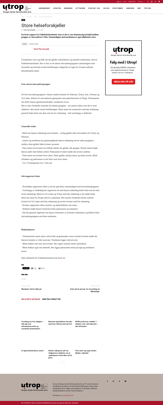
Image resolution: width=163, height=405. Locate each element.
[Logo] (17, 8)
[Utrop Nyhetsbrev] (123, 94)
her (64, 258)
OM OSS (106, 8)
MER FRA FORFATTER (51, 299)
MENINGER (68, 8)
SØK (139, 8)
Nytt (35, 17)
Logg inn (118, 1)
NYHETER (57, 8)
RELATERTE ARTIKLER (30, 299)
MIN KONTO (132, 1)
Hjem (23, 17)
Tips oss (140, 1)
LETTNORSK (80, 8)
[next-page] (63, 362)
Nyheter (29, 17)
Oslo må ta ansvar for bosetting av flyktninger (85, 290)
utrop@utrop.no (68, 395)
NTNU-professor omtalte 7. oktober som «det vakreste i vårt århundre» (86, 324)
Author (25, 44)
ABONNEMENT (44, 8)
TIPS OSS (147, 8)
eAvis (124, 1)
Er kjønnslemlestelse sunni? (32, 351)
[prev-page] (59, 362)
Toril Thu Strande (29, 30)
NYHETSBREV (118, 8)
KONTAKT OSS (94, 8)
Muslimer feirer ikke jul (31, 289)
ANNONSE (130, 8)
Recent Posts (33, 44)
